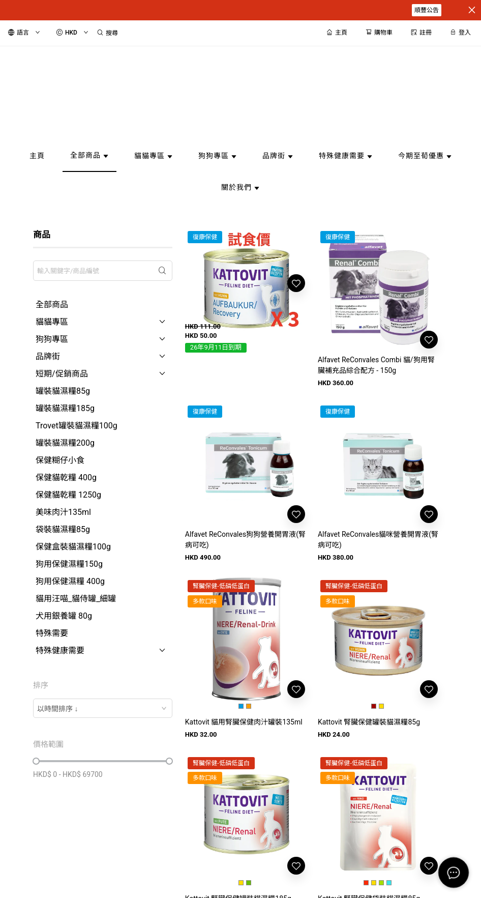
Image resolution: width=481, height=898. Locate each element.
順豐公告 (426, 10)
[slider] (36, 761)
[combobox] (102, 708)
